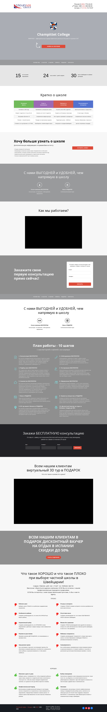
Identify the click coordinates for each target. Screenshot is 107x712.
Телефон (71, 276)
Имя (26, 444)
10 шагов (44, 62)
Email (59, 444)
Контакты (71, 62)
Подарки (63, 62)
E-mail (70, 269)
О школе (50, 62)
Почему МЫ (36, 62)
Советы (57, 62)
